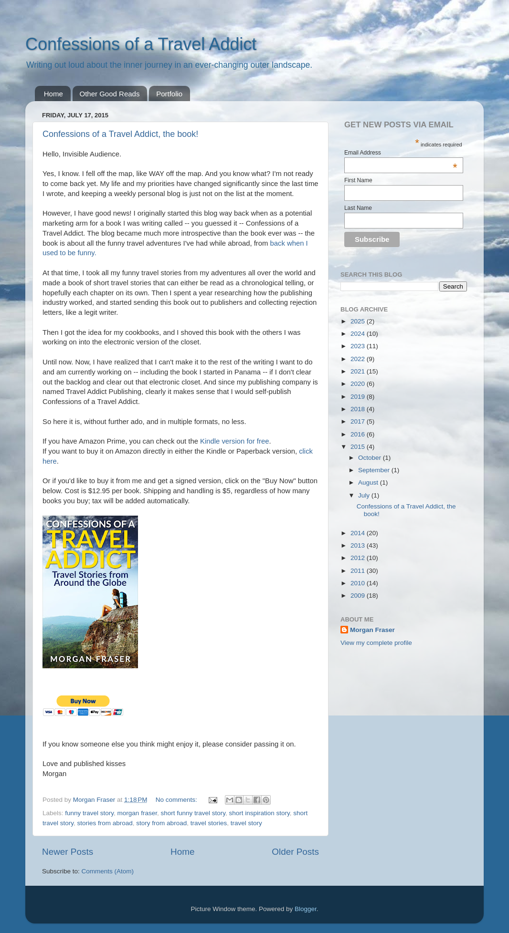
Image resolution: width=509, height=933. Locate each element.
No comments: (177, 799)
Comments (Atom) (108, 871)
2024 (358, 333)
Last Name (358, 208)
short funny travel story (192, 813)
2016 (358, 434)
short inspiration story (259, 813)
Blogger (306, 908)
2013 (358, 545)
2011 (358, 570)
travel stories (209, 823)
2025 (358, 321)
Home (53, 94)
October (370, 457)
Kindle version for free (234, 441)
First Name (358, 180)
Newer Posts (67, 852)
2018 (358, 409)
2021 (358, 371)
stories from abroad (105, 823)
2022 (358, 359)
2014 (358, 533)
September (375, 470)
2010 (358, 583)
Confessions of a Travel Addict (140, 44)
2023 (358, 346)
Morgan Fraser (372, 629)
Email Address (400, 152)
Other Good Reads (110, 94)
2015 (358, 446)
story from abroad (161, 823)
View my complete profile (376, 642)
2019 (358, 396)
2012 (358, 557)
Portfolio (169, 94)
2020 (358, 383)
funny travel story (89, 813)
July (364, 495)
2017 (358, 421)
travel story (246, 823)
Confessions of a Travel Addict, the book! (120, 134)
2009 (358, 595)
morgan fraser (137, 813)
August (369, 482)
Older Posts (295, 852)
